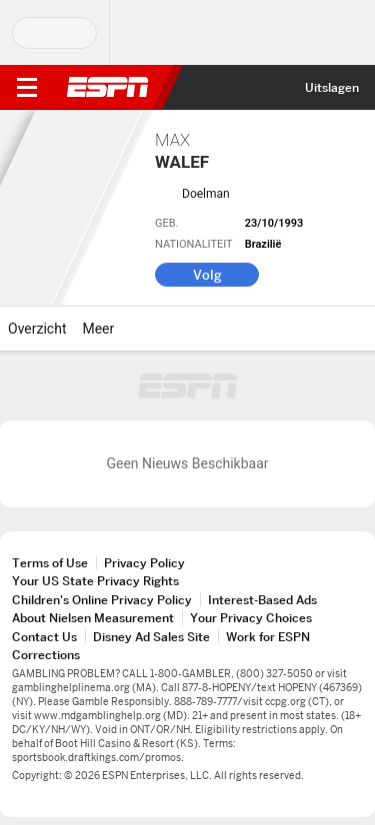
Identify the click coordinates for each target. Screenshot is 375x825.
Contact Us (44, 636)
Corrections (46, 654)
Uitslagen (332, 87)
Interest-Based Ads (262, 599)
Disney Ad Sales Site (151, 636)
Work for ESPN (268, 636)
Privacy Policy (144, 562)
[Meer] (129, 329)
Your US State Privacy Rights (95, 580)
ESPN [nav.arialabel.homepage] (108, 87)
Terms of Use (50, 562)
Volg (207, 275)
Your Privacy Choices (251, 617)
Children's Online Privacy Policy (102, 599)
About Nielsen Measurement (93, 617)
